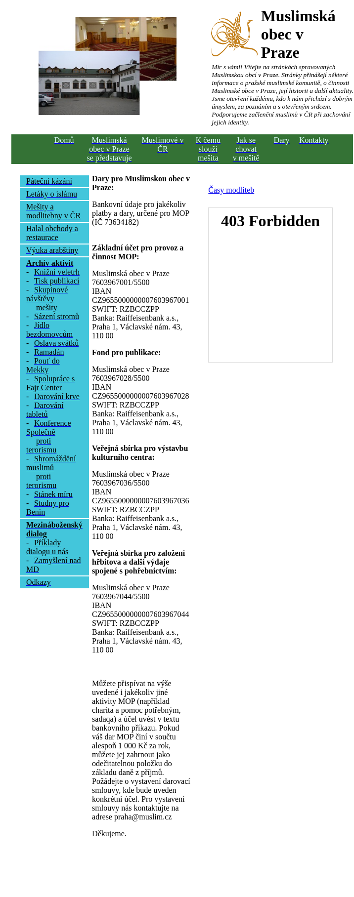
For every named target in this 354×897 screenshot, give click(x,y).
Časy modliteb (231, 190)
